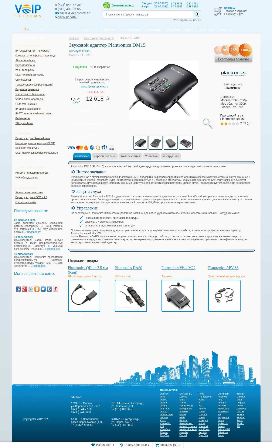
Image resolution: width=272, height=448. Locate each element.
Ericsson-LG (186, 393)
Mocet (202, 423)
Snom (221, 420)
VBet (239, 399)
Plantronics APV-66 (223, 268)
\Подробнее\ (33, 231)
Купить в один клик (88, 124)
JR (200, 402)
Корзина (229, 8)
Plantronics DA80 (128, 268)
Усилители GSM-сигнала (30, 94)
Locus (202, 411)
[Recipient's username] (148, 14)
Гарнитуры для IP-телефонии (33, 138)
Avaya (163, 402)
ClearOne (165, 429)
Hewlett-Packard (188, 429)
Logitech (203, 414)
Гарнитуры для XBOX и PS (31, 197)
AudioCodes (166, 414)
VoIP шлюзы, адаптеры (29, 99)
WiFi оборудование (27, 177)
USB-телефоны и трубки (30, 74)
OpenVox (203, 435)
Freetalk (184, 411)
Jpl (200, 405)
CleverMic (165, 423)
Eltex (182, 399)
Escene (183, 396)
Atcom (163, 411)
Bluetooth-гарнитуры (27, 147)
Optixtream (223, 393)
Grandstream (186, 423)
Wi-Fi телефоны (25, 70)
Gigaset (184, 420)
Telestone (223, 432)
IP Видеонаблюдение (28, 108)
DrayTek (164, 435)
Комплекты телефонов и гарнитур (36, 55)
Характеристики (105, 156)
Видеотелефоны (25, 65)
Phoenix (222, 402)
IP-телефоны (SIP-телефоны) (33, 50)
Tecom (221, 426)
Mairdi (202, 417)
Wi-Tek (240, 411)
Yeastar (241, 417)
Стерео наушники (26, 202)
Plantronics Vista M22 (179, 268)
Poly (220, 399)
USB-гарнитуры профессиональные (37, 152)
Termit (221, 435)
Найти (197, 14)
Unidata (241, 396)
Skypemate (224, 417)
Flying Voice (186, 408)
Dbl (162, 426)
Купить (86, 111)
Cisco (163, 420)
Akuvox (164, 417)
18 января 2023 (23, 254)
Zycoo (240, 420)
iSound (183, 435)
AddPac (164, 393)
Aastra (163, 399)
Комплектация (130, 156)
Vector (240, 405)
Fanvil (183, 402)
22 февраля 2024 (24, 220)
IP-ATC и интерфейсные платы (34, 113)
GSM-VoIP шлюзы (26, 104)
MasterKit (203, 426)
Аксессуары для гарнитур (30, 157)
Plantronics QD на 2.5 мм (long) (88, 270)
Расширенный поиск (187, 20)
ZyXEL (240, 423)
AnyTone (165, 408)
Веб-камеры (23, 118)
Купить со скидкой (87, 136)
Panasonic (223, 411)
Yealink (240, 414)
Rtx (219, 414)
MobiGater (204, 429)
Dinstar (164, 432)
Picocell (222, 405)
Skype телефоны (25, 60)
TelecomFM (224, 429)
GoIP (182, 417)
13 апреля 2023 (23, 237)
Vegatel (241, 402)
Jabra (202, 399)
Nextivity (203, 432)
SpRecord (223, 423)
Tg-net (240, 393)
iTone (201, 393)
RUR (26, 29)
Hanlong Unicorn (188, 426)
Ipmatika (184, 432)
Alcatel (163, 405)
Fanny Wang (186, 405)
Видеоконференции (27, 89)
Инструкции (171, 156)
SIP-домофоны (24, 123)
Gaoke (183, 414)
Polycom (222, 396)
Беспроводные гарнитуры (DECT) (35, 143)
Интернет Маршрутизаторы (32, 172)
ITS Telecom (205, 396)
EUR (54, 29)
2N (238, 426)
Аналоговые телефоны (29, 192)
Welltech (241, 408)
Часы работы (67, 17)
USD (40, 29)
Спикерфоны (23, 79)
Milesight (203, 420)
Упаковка (151, 156)
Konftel (202, 408)
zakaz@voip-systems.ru (94, 86)
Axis (162, 396)
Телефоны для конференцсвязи (34, 84)
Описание (82, 156)
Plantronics (232, 87)
